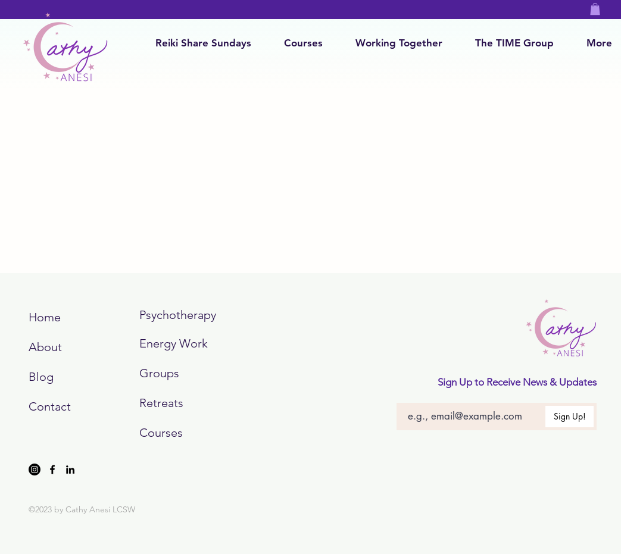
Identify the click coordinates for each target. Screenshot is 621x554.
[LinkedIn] (70, 469)
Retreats (161, 403)
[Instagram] (34, 469)
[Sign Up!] (569, 416)
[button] (595, 9)
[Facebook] (52, 469)
